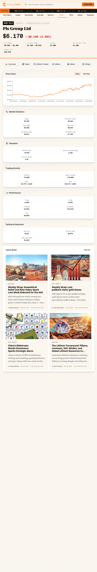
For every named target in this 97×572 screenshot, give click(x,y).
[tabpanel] (48, 220)
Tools (62, 15)
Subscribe (88, 4)
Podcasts (90, 15)
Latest (18, 15)
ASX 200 (40, 15)
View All (87, 250)
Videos (79, 15)
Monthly (86, 74)
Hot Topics (7, 15)
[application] (48, 92)
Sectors (51, 15)
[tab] (10, 64)
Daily (77, 74)
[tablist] (48, 64)
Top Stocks (29, 15)
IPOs (71, 15)
